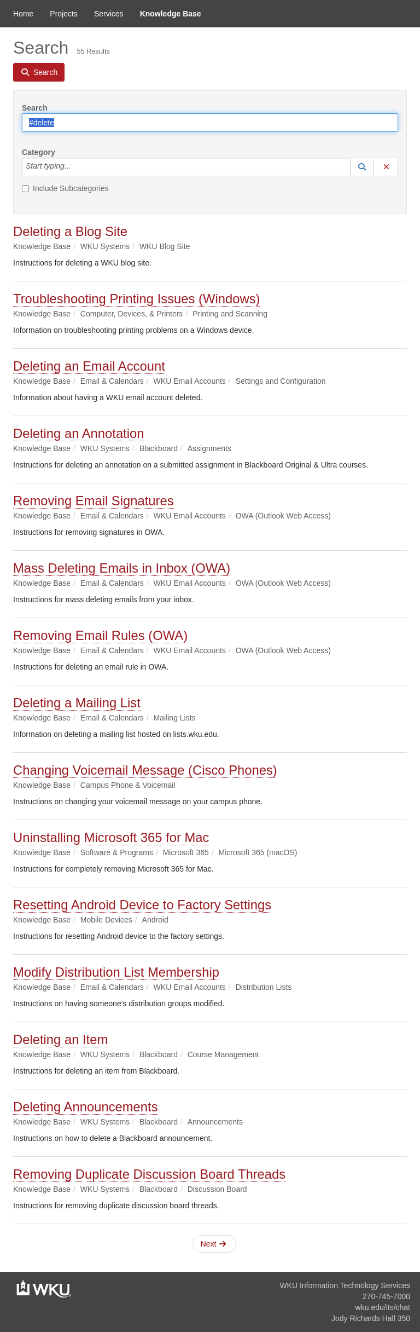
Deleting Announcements (85, 1106)
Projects (64, 13)
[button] (362, 167)
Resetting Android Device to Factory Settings (142, 904)
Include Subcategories (65, 188)
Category (38, 152)
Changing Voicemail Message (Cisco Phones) (145, 770)
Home (23, 13)
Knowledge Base (170, 13)
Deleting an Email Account (89, 366)
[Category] (77, 167)
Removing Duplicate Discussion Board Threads (149, 1174)
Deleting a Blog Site (70, 231)
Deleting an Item (60, 1039)
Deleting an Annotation (78, 433)
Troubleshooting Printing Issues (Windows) (136, 298)
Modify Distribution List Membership (116, 972)
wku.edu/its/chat (382, 1307)
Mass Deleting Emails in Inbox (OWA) (121, 568)
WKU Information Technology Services (344, 1285)
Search (35, 107)
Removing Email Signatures (93, 500)
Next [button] (213, 1243)
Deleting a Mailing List (77, 702)
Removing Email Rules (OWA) (100, 635)
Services (109, 13)
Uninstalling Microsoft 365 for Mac (111, 837)
